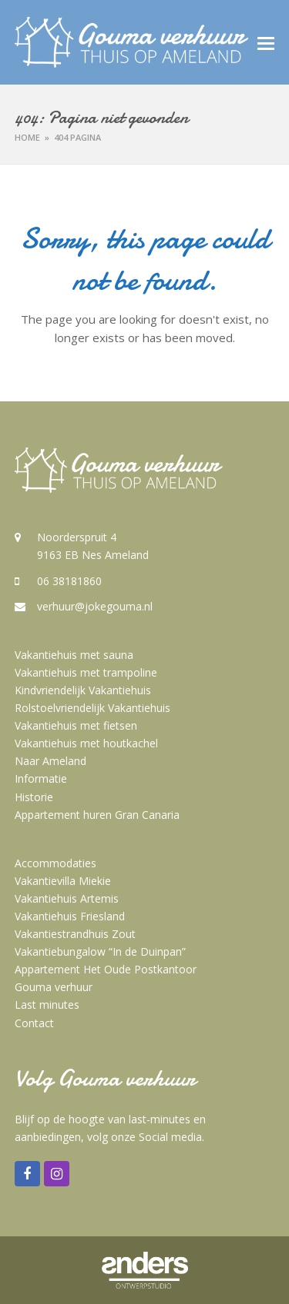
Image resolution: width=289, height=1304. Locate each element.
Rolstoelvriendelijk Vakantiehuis (92, 707)
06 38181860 (69, 581)
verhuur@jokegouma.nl (95, 606)
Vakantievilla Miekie (63, 880)
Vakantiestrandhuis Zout (75, 933)
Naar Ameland (50, 760)
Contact (34, 1023)
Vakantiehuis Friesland (70, 916)
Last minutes (47, 1004)
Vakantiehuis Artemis (67, 898)
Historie (34, 797)
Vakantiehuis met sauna (74, 654)
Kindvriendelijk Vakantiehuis (83, 690)
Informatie (41, 778)
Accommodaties (55, 863)
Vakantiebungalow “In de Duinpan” (100, 951)
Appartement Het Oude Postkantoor (106, 969)
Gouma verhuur (53, 987)
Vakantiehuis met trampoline (86, 672)
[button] (265, 42)
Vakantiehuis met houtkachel (86, 743)
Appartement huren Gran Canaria (97, 814)
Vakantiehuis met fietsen (76, 725)
